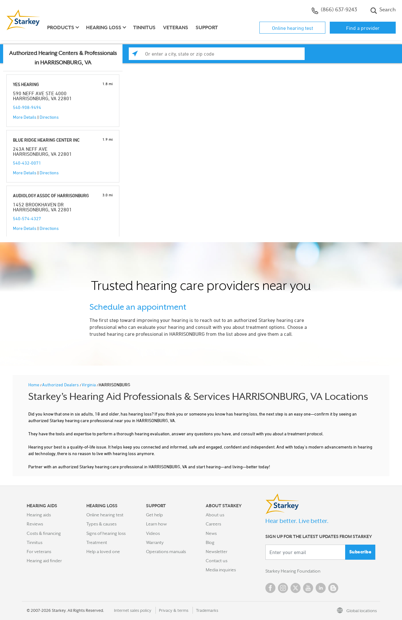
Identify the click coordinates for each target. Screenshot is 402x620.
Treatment (96, 542)
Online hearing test (292, 28)
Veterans (175, 27)
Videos (153, 533)
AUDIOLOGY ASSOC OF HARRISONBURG (51, 195)
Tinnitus (144, 27)
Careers (213, 523)
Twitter (296, 588)
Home (34, 384)
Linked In (321, 588)
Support (207, 27)
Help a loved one (103, 551)
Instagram (283, 588)
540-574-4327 (27, 218)
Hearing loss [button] (103, 27)
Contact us (216, 560)
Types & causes (101, 523)
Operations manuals (166, 551)
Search (383, 10)
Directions (49, 117)
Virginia (89, 384)
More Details (24, 117)
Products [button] (60, 27)
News (211, 533)
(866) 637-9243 (334, 10)
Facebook (270, 588)
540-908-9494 (27, 107)
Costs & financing (44, 533)
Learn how (156, 523)
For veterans (39, 551)
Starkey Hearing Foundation (292, 571)
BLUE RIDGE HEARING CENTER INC (46, 140)
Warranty (155, 542)
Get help (154, 514)
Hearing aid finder (44, 560)
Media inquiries (221, 569)
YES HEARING (26, 84)
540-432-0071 (27, 163)
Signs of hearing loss (106, 533)
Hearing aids (39, 514)
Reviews (35, 523)
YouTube (308, 588)
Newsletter (216, 551)
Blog (210, 542)
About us (215, 514)
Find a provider (363, 28)
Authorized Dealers (61, 384)
